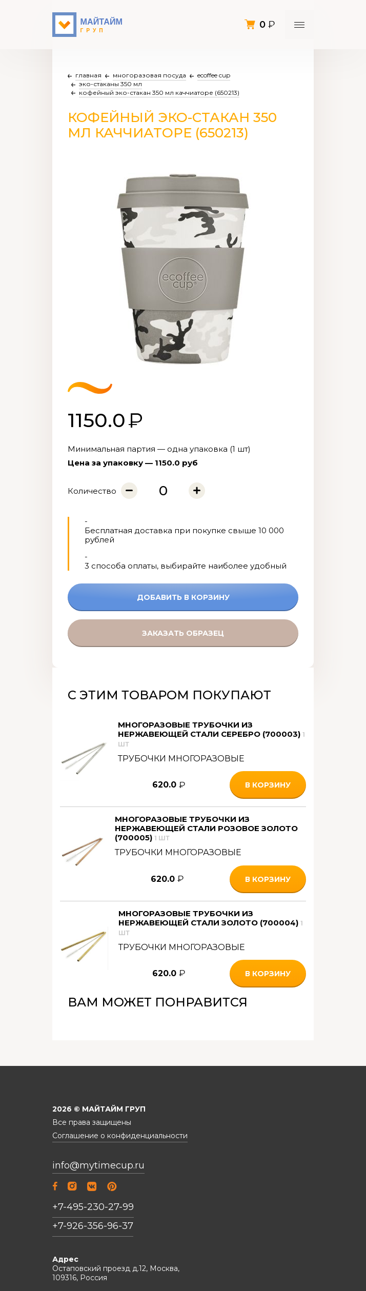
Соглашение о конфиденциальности (120, 1136)
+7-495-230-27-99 (93, 1207)
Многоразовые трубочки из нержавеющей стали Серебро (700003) (211, 734)
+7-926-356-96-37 (92, 1226)
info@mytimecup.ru (98, 1165)
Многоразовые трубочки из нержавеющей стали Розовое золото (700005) (206, 828)
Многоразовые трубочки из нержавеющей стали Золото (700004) (210, 923)
